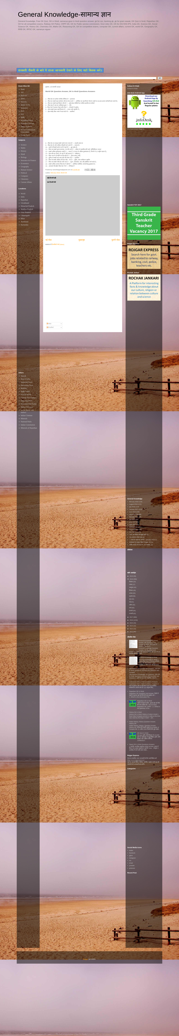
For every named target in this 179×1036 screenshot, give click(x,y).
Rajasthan (24, 200)
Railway (24, 95)
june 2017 (132, 522)
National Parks (26, 422)
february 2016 (133, 502)
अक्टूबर (131, 587)
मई (130, 602)
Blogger (85, 959)
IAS (22, 114)
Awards (23, 376)
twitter (131, 850)
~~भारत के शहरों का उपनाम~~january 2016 (142, 540)
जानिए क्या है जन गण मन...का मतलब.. (140, 545)
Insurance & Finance (28, 160)
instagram (132, 858)
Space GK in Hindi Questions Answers (141, 744)
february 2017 (133, 517)
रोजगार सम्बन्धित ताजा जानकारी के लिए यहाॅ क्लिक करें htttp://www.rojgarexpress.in (142, 759)
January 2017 (133, 509)
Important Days (26, 401)
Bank (23, 89)
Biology (24, 157)
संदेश (49, 324)
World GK (64, 173)
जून (130, 599)
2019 (131, 576)
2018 (131, 579)
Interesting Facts (27, 385)
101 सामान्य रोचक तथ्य (135, 537)
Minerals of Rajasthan (29, 428)
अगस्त (131, 593)
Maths (23, 148)
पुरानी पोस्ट (116, 240)
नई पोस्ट (48, 240)
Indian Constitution (28, 425)
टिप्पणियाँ (50, 327)
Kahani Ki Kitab (132, 88)
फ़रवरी (131, 610)
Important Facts (26, 382)
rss (130, 860)
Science (23, 145)
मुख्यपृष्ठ (81, 240)
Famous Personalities (28, 398)
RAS (22, 111)
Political (24, 173)
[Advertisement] (72, 49)
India (23, 197)
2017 (131, 617)
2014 (131, 626)
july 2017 (132, 519)
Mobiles (24, 388)
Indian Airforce (26, 127)
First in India (25, 379)
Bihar (23, 219)
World (23, 194)
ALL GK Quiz (133, 532)
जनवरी (131, 613)
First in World (26, 395)
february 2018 (55, 173)
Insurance (24, 108)
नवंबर (131, 584)
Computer (24, 176)
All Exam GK (133, 527)
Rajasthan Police (27, 120)
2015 (131, 623)
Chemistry (24, 179)
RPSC (23, 99)
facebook (132, 853)
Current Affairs (26, 182)
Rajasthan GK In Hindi (136, 691)
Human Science (26, 170)
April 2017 (132, 524)
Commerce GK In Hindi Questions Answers (143, 682)
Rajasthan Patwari (27, 123)
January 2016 (133, 514)
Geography (25, 167)
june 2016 (132, 512)
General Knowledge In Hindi (148, 657)
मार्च (130, 608)
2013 (131, 629)
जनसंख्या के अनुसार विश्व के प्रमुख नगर (140, 542)
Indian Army (25, 105)
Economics (25, 163)
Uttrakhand (25, 203)
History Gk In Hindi (135, 712)
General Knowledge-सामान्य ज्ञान (64, 14)
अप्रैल (131, 605)
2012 (131, 632)
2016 (131, 620)
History (23, 151)
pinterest (132, 868)
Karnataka (24, 225)
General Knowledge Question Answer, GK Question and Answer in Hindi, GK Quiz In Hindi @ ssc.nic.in (148, 643)
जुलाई (131, 596)
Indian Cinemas (26, 415)
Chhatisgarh (25, 215)
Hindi (23, 154)
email (131, 863)
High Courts (25, 391)
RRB (22, 117)
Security (24, 102)
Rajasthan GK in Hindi (144, 701)
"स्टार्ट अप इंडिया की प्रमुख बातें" (137, 534)
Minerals (24, 419)
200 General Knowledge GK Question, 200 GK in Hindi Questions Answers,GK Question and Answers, (144, 670)
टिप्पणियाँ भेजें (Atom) (58, 244)
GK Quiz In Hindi (142, 733)
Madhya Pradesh (27, 209)
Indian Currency (27, 407)
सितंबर (131, 590)
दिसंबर (131, 581)
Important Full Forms (29, 404)
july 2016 (132, 507)
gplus (131, 855)
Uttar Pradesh (26, 212)
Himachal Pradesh (27, 206)
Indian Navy (25, 135)
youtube (131, 865)
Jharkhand (24, 222)
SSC (22, 92)
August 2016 (133, 504)
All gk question (134, 529)
